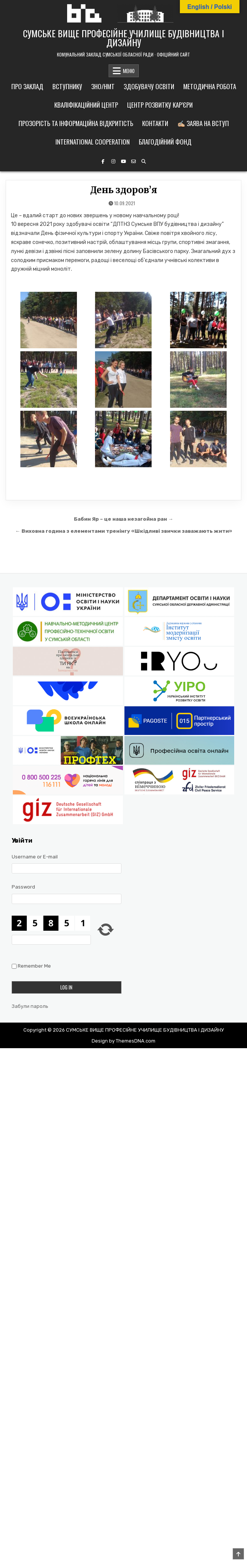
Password (23, 887)
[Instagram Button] (113, 161)
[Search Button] (144, 161)
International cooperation (92, 141)
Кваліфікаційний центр (86, 105)
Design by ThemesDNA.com (123, 1041)
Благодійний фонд (165, 141)
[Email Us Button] (133, 161)
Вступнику (67, 86)
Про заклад (27, 86)
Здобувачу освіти (149, 86)
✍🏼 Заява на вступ (203, 123)
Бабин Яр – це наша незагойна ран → (123, 519)
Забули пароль (30, 1006)
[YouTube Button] (123, 161)
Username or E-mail (35, 857)
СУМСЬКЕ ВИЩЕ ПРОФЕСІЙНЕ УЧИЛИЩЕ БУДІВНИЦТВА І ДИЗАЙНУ (123, 37)
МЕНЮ (129, 71)
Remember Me (34, 966)
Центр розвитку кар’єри (160, 105)
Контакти (155, 123)
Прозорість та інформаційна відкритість (75, 123)
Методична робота (209, 86)
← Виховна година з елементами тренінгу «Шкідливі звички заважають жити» (123, 531)
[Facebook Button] (103, 161)
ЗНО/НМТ (103, 86)
